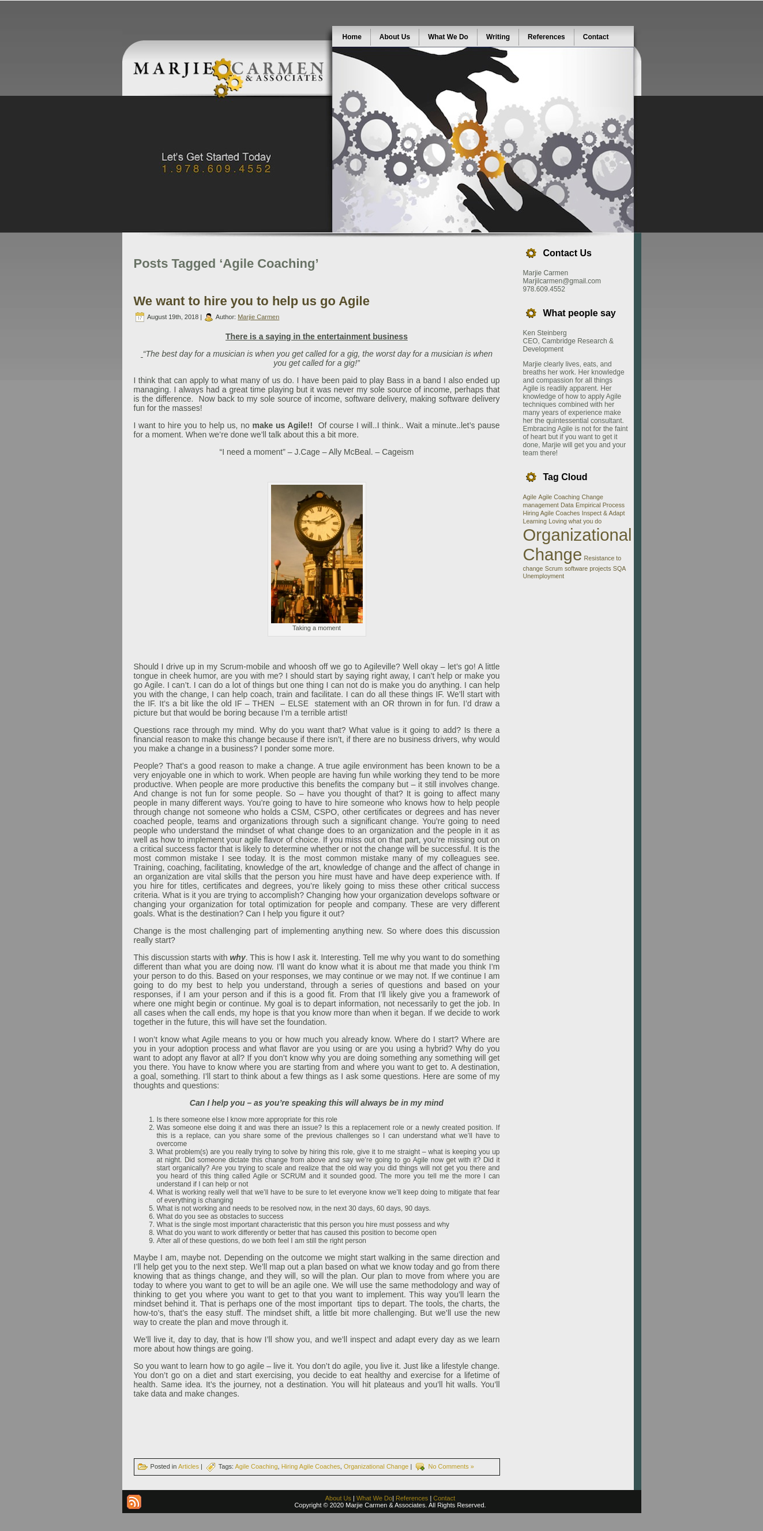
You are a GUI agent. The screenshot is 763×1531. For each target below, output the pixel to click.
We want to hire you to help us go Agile (252, 301)
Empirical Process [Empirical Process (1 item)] (600, 504)
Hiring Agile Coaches (310, 1466)
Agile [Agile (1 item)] (530, 496)
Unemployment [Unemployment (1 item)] (544, 575)
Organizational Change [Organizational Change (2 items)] (577, 544)
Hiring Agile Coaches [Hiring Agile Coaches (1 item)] (551, 513)
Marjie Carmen (258, 316)
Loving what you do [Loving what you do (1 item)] (575, 521)
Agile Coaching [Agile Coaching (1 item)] (559, 496)
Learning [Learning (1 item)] (535, 521)
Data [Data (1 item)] (567, 504)
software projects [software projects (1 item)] (588, 568)
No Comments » (450, 1466)
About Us (338, 1498)
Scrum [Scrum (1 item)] (554, 568)
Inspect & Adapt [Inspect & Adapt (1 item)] (603, 513)
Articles (188, 1466)
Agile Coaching (256, 1466)
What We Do (374, 1498)
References (412, 1498)
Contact (444, 1498)
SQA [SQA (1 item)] (619, 568)
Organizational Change (376, 1466)
